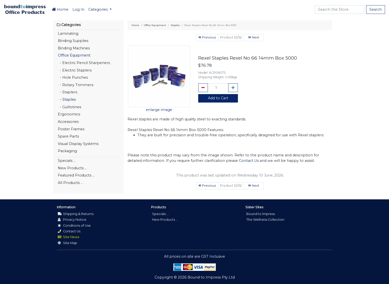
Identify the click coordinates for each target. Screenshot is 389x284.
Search (375, 9)
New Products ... (72, 168)
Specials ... (67, 160)
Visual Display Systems (78, 144)
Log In (78, 9)
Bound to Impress (260, 214)
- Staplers (67, 92)
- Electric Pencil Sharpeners (84, 63)
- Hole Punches (73, 77)
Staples (175, 25)
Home (60, 9)
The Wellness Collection (265, 219)
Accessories (68, 121)
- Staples (67, 99)
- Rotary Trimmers (75, 85)
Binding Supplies (73, 40)
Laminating (68, 33)
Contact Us (249, 160)
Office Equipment (74, 55)
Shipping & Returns (76, 214)
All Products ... (70, 182)
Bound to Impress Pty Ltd (211, 277)
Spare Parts (68, 136)
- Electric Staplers (75, 70)
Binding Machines (74, 48)
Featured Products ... (76, 175)
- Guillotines (69, 107)
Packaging (67, 151)
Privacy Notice (72, 219)
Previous (207, 37)
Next (253, 37)
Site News (68, 237)
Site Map (67, 243)
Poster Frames (71, 129)
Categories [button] (98, 9)
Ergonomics (69, 114)
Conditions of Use (74, 225)
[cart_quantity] (218, 87)
